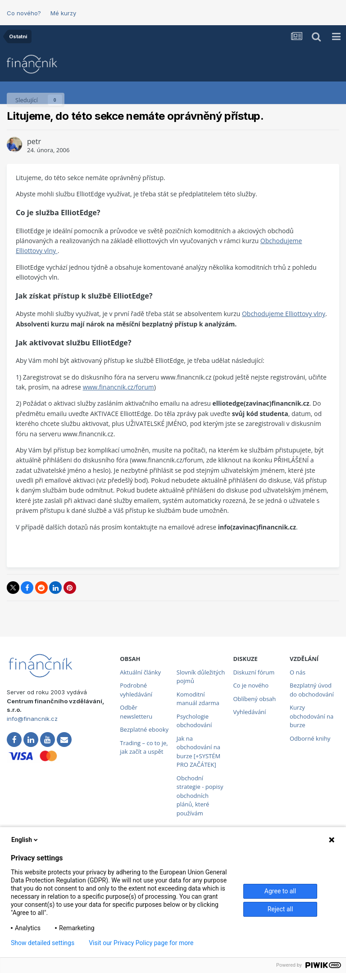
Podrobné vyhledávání (136, 689)
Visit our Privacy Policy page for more (141, 942)
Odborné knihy (310, 738)
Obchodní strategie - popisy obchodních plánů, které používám (200, 795)
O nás (297, 672)
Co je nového (251, 685)
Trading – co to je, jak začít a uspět (144, 747)
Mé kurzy (63, 13)
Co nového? (24, 13)
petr (34, 141)
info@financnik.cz (32, 718)
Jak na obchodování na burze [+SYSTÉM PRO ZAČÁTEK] (198, 751)
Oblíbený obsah (254, 699)
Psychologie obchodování (194, 720)
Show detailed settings (42, 942)
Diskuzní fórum (253, 672)
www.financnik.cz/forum (118, 387)
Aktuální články (140, 672)
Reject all (280, 909)
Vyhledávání (249, 712)
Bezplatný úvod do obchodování (312, 689)
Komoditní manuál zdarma (198, 698)
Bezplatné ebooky (144, 729)
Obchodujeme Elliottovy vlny (283, 313)
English (25, 839)
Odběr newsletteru (136, 711)
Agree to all (280, 891)
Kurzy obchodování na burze (311, 716)
